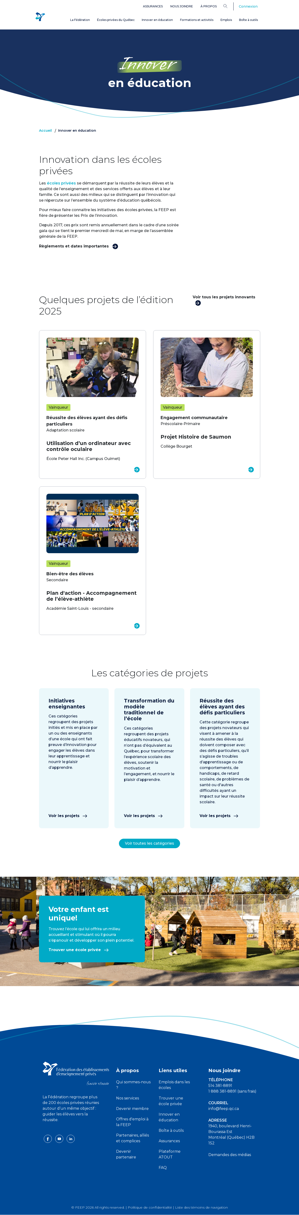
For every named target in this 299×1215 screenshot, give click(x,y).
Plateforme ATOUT (170, 1154)
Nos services (127, 1098)
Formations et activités (196, 20)
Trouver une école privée (79, 950)
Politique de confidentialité (150, 1207)
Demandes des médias (229, 1154)
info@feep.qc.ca (223, 1108)
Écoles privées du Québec (116, 20)
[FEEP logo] (76, 1073)
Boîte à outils (248, 20)
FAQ (163, 1167)
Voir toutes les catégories (149, 843)
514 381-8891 (220, 1085)
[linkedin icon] (70, 1138)
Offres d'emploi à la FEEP (132, 1122)
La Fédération (80, 20)
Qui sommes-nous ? (133, 1085)
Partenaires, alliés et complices (132, 1138)
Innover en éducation (157, 20)
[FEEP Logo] (40, 17)
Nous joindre (181, 6)
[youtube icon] (59, 1138)
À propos (209, 6)
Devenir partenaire (126, 1154)
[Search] (229, 6)
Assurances (153, 6)
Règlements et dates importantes (78, 245)
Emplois (226, 20)
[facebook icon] (48, 1138)
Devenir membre (132, 1108)
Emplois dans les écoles (174, 1085)
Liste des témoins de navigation (201, 1207)
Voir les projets (68, 815)
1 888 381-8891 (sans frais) (232, 1091)
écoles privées (61, 183)
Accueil (45, 130)
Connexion (248, 6)
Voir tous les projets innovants (224, 300)
